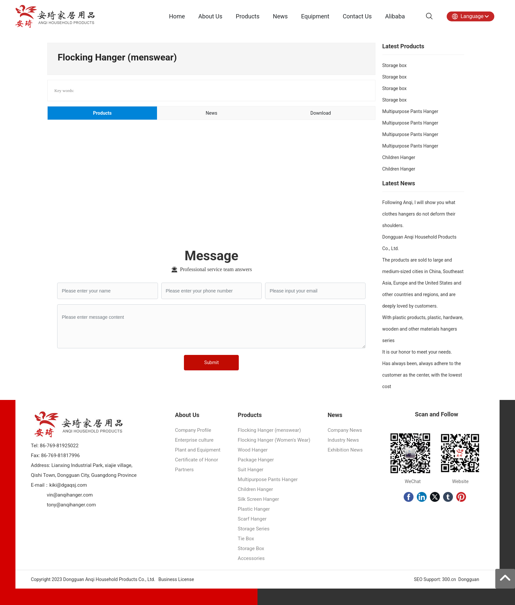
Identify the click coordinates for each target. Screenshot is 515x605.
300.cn (449, 579)
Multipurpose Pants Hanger (410, 111)
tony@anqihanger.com (71, 505)
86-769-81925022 (59, 446)
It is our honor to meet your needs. (417, 352)
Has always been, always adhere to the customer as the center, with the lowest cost (422, 375)
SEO (417, 579)
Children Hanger (398, 157)
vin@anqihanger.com (70, 495)
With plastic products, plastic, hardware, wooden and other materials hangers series (422, 329)
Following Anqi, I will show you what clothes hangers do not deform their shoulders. (419, 214)
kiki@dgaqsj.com (68, 485)
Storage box (394, 65)
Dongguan (468, 579)
